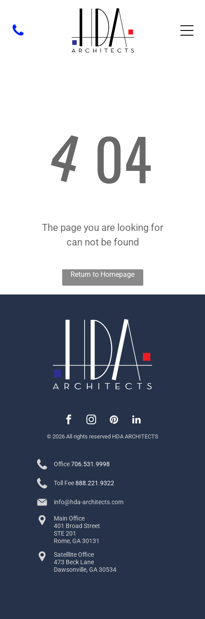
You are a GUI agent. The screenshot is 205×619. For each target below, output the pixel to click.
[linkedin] (136, 420)
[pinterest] (114, 420)
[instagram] (91, 420)
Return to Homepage (102, 274)
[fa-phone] (18, 35)
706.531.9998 (90, 464)
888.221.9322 (94, 483)
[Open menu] (187, 30)
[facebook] (69, 420)
